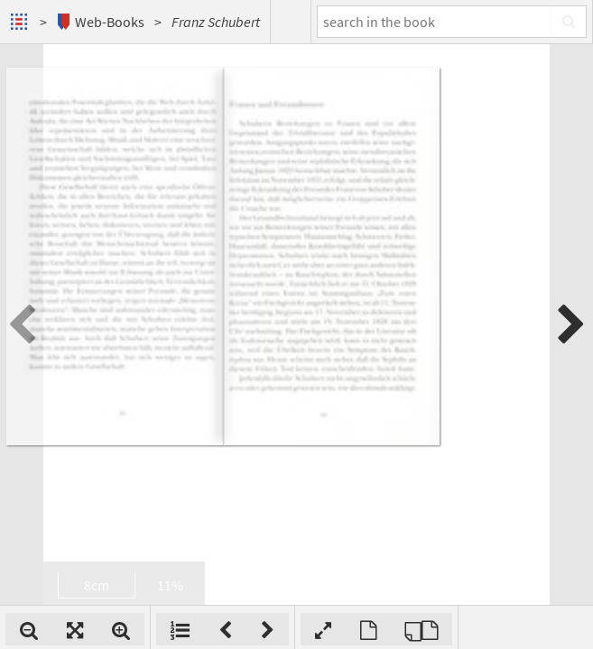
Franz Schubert (215, 22)
